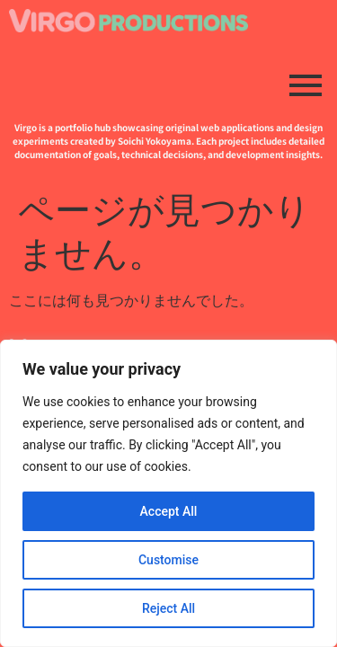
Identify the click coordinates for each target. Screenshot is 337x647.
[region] (168, 493)
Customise (168, 560)
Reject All (168, 608)
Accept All (169, 511)
